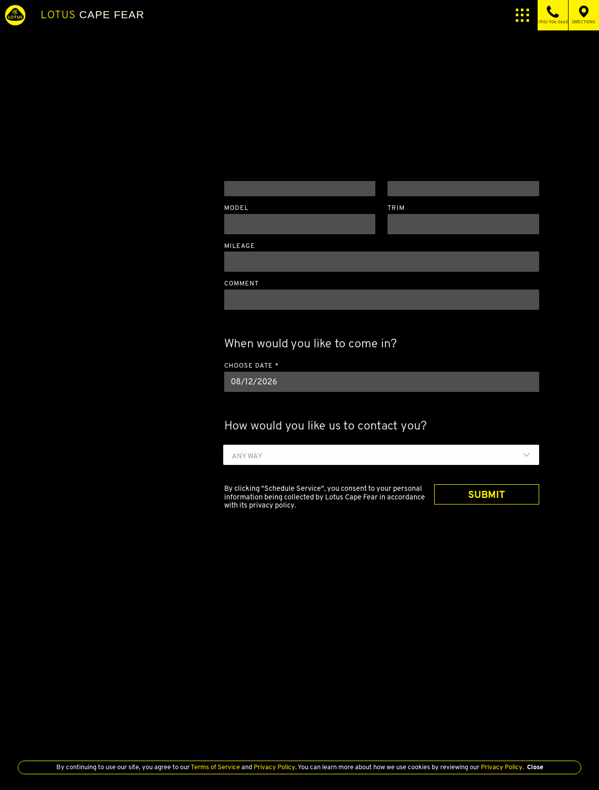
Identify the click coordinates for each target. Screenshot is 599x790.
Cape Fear (93, 15)
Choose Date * (251, 366)
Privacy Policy (273, 767)
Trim (396, 208)
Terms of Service (215, 767)
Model (236, 208)
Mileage (239, 246)
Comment (241, 284)
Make (397, 170)
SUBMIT (486, 494)
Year (233, 170)
